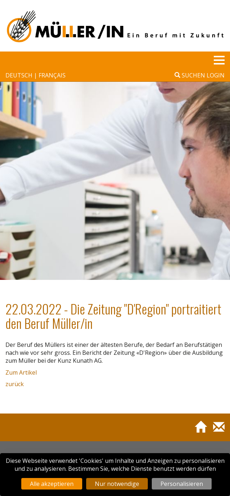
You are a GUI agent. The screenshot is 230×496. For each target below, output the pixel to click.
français (52, 75)
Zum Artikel (21, 372)
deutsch (19, 75)
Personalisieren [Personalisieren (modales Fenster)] (181, 484)
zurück (14, 384)
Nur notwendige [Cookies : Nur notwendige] (117, 484)
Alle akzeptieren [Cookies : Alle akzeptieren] (52, 484)
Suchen (189, 75)
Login (216, 75)
